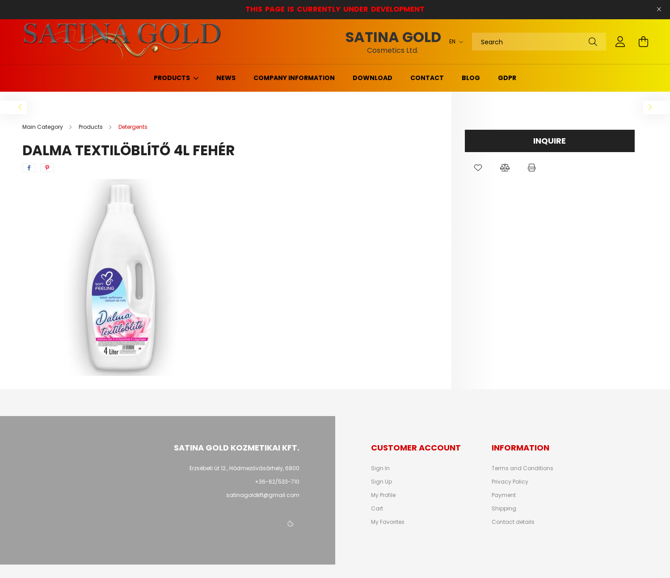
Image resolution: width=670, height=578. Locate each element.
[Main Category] (43, 127)
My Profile (383, 495)
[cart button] (644, 42)
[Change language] (454, 42)
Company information (294, 77)
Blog (471, 77)
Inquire (549, 140)
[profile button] (620, 42)
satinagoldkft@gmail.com (262, 495)
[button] (478, 168)
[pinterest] (47, 167)
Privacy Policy (510, 482)
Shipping (504, 509)
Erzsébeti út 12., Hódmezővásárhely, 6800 (244, 468)
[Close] (659, 9)
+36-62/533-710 (277, 481)
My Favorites (388, 522)
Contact (427, 77)
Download (372, 77)
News (226, 77)
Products (172, 77)
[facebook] (29, 167)
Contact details (513, 522)
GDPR (507, 77)
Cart (377, 509)
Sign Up (381, 482)
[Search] (539, 42)
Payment (504, 495)
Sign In (380, 468)
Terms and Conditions (522, 468)
